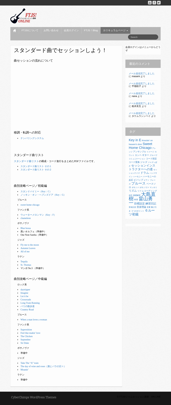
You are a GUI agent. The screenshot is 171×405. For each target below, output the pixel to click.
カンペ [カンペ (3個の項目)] (138, 155)
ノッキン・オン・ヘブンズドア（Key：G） (43, 195)
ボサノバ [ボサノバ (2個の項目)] (135, 187)
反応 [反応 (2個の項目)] (130, 195)
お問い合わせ (51, 30)
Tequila (24, 261)
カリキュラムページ (115, 30)
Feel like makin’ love (30, 333)
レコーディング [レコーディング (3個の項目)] (149, 191)
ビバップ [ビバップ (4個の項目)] (138, 180)
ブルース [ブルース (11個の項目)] (138, 183)
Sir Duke (25, 343)
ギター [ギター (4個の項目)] (145, 155)
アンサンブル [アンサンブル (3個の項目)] (139, 152)
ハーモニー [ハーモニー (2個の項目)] (137, 177)
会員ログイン (71, 30)
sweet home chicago (30, 205)
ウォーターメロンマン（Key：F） (38, 215)
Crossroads (26, 299)
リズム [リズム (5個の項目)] (133, 190)
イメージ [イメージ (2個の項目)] (150, 152)
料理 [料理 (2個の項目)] (136, 200)
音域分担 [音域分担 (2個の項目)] (132, 207)
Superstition (26, 329)
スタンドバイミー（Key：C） (36, 191)
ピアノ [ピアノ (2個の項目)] (146, 180)
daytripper (25, 289)
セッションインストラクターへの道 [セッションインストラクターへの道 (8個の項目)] (142, 167)
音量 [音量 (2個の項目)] (148, 207)
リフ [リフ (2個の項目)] (139, 191)
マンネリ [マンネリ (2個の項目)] (153, 187)
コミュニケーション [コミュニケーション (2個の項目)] (137, 159)
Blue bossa (26, 228)
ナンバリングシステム (32, 138)
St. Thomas (26, 265)
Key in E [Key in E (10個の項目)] (135, 140)
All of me (25, 251)
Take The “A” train (29, 363)
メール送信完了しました (141, 73)
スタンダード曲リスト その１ (36, 166)
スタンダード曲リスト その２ (36, 169)
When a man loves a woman (34, 319)
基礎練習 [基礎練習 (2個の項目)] (136, 195)
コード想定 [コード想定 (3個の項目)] (151, 159)
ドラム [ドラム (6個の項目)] (144, 172)
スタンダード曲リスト (26, 161)
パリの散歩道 (28, 306)
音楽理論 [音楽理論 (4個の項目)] (141, 207)
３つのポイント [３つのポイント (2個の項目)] (137, 211)
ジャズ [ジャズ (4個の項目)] (143, 162)
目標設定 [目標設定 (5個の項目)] (139, 203)
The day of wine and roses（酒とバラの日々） (43, 366)
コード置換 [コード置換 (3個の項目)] (134, 162)
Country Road (27, 309)
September (26, 339)
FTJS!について (30, 30)
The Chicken (27, 336)
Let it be (24, 296)
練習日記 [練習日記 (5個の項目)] (150, 203)
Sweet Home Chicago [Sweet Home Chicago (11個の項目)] (140, 146)
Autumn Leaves (28, 248)
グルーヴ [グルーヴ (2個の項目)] (153, 155)
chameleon (26, 218)
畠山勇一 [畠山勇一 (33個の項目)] (141, 200)
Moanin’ (25, 369)
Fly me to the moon (30, 245)
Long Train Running (30, 303)
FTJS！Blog (91, 30)
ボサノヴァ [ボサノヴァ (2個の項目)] (144, 187)
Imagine (24, 293)
